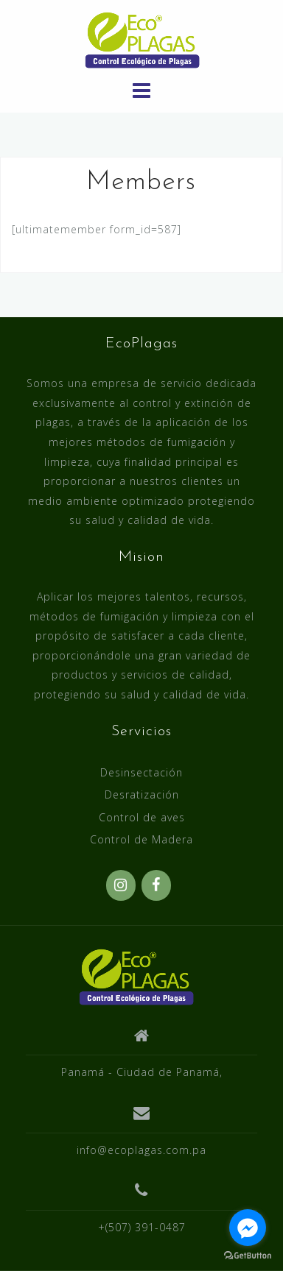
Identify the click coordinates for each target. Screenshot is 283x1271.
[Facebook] (156, 885)
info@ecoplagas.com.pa (141, 1150)
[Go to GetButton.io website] (247, 1256)
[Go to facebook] (247, 1227)
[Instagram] (121, 885)
